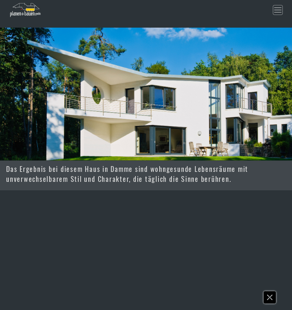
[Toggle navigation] (278, 10)
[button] (270, 299)
